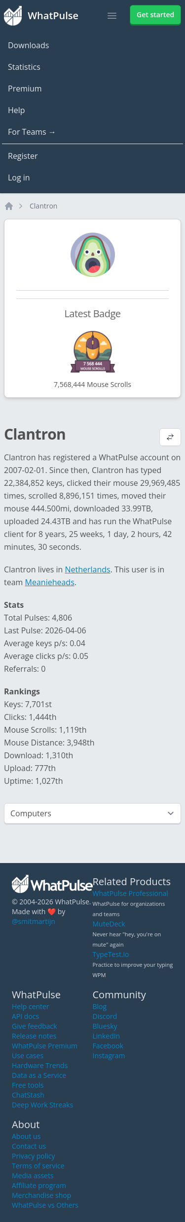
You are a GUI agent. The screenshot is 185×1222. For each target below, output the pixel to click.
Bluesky (105, 1026)
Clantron (43, 205)
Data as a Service (39, 1075)
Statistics (24, 66)
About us (26, 1136)
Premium (25, 88)
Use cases (27, 1055)
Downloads (28, 45)
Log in (19, 177)
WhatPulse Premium (44, 1045)
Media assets (33, 1175)
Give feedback (34, 1026)
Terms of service (38, 1165)
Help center (30, 1006)
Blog (100, 1006)
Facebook (108, 1045)
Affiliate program (39, 1185)
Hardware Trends (40, 1065)
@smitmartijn (33, 921)
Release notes (34, 1036)
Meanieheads (49, 582)
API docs (25, 1016)
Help (16, 110)
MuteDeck (109, 923)
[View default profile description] (170, 438)
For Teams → (32, 131)
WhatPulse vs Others (45, 1205)
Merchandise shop (41, 1195)
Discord (105, 1016)
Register (22, 155)
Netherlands (88, 569)
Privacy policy (33, 1156)
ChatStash (28, 1095)
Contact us (29, 1146)
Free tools (27, 1085)
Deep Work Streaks (42, 1104)
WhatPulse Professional (130, 893)
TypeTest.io (111, 954)
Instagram (109, 1055)
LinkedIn (106, 1036)
